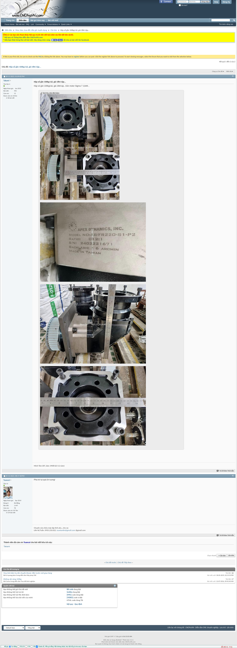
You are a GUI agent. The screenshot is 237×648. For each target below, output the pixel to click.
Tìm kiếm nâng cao (226, 24)
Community (40, 24)
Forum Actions (52, 24)
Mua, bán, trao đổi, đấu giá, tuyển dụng (31, 30)
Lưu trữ (223, 627)
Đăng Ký (226, 2)
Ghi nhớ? (183, 5)
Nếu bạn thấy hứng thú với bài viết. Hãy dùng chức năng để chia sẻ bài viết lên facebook (46, 40)
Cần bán (53, 30)
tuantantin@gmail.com (66, 530)
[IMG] (69, 595)
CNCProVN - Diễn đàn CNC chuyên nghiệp (202, 627)
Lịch (32, 24)
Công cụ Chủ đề (217, 71)
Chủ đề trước (111, 562)
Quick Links (65, 24)
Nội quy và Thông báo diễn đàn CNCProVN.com (23, 37)
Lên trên (231, 556)
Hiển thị (229, 71)
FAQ (27, 24)
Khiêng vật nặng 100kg (12, 579)
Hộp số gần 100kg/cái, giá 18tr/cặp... (25, 67)
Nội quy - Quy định (74, 604)
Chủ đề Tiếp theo (124, 562)
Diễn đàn (22, 20)
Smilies (70, 592)
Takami (7, 546)
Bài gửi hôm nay (38, 20)
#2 (233, 476)
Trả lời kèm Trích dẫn (225, 471)
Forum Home (9, 24)
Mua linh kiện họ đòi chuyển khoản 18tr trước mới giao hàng (27, 573)
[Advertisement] (80, 49)
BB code (70, 589)
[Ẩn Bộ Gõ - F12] (226, 647)
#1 (233, 76)
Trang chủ (10, 20)
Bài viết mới (20, 24)
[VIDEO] (70, 597)
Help (216, 2)
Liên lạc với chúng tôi (175, 627)
